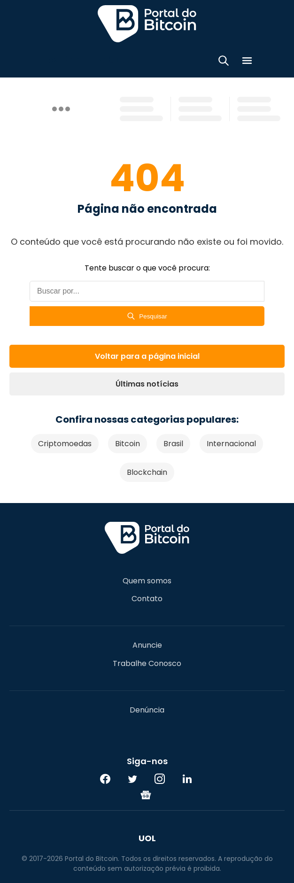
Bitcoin (127, 443)
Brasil (173, 443)
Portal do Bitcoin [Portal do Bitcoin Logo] (147, 23)
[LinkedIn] (187, 779)
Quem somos (147, 581)
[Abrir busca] (223, 62)
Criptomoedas (65, 443)
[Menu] (247, 62)
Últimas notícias (147, 384)
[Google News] (146, 795)
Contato (147, 599)
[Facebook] (105, 779)
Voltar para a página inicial (147, 356)
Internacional (231, 443)
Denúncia (147, 710)
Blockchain (147, 472)
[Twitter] (132, 779)
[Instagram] (159, 779)
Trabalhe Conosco (147, 663)
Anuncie (147, 645)
